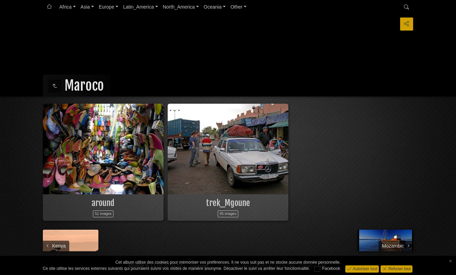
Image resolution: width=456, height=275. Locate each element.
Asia (85, 7)
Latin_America (138, 7)
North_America (179, 7)
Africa (65, 7)
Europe (106, 7)
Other (236, 7)
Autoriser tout (364, 268)
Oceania (212, 7)
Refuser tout (399, 268)
